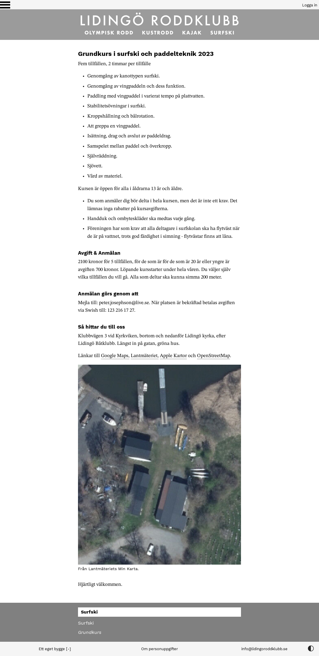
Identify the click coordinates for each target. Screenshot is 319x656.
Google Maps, (115, 355)
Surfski (86, 623)
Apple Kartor (173, 355)
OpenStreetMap (213, 355)
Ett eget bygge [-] (55, 649)
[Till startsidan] (159, 24)
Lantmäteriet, (145, 355)
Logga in (309, 5)
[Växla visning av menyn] (5, 4)
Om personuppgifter (159, 649)
